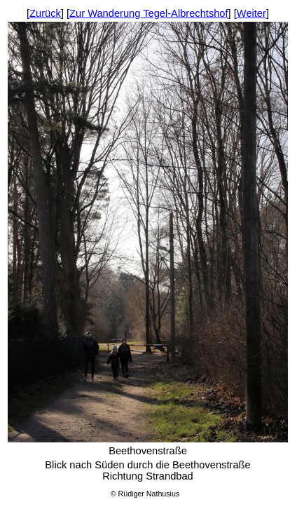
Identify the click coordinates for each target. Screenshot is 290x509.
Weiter (251, 13)
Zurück (45, 13)
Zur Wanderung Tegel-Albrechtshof (148, 13)
